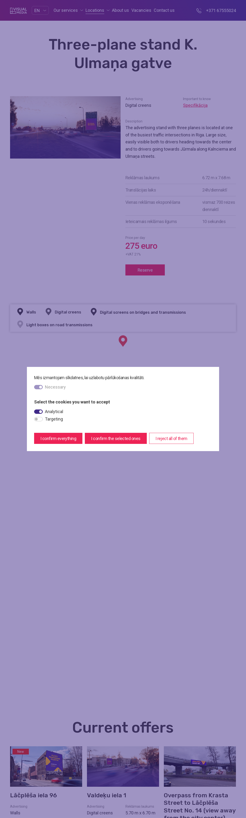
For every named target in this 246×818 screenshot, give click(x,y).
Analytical (54, 411)
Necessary (55, 387)
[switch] (38, 411)
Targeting (54, 419)
